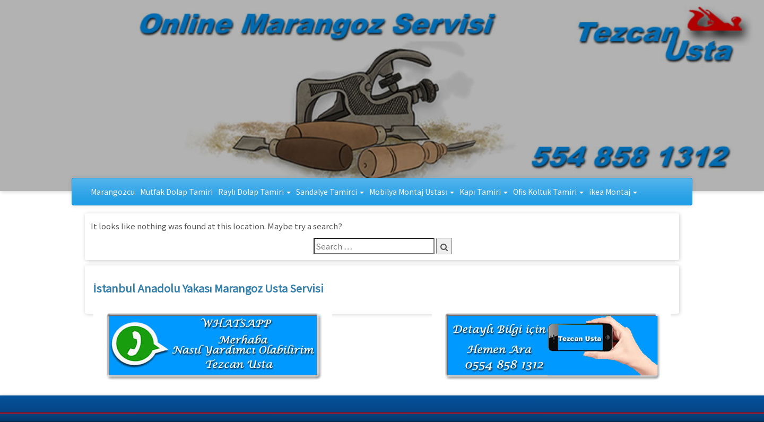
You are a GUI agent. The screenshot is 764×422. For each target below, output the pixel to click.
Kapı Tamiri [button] (483, 191)
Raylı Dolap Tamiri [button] (254, 191)
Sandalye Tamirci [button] (330, 191)
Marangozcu (113, 191)
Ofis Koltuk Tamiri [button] (548, 191)
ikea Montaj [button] (613, 191)
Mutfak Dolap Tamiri (176, 191)
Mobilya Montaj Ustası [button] (411, 191)
